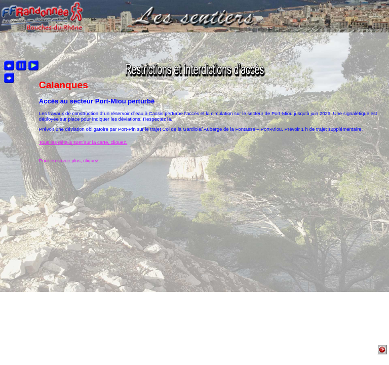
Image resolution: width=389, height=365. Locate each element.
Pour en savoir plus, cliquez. (69, 160)
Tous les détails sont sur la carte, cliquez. (83, 142)
